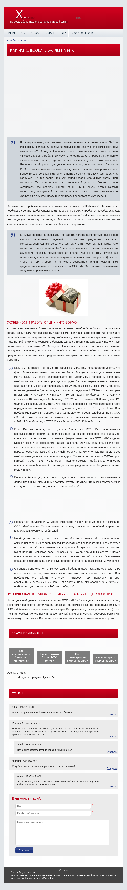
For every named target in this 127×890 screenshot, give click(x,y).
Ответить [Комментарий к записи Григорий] (112, 736)
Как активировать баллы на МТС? (77, 657)
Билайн (50, 33)
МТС (23, 33)
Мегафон (35, 33)
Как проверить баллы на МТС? (105, 659)
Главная (11, 33)
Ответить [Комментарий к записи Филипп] (112, 768)
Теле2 (63, 33)
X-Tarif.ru (11, 40)
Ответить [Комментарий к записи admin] (112, 752)
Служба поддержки (82, 33)
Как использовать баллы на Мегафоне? (21, 655)
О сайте (63, 870)
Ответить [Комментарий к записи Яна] (112, 714)
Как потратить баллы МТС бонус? (49, 657)
